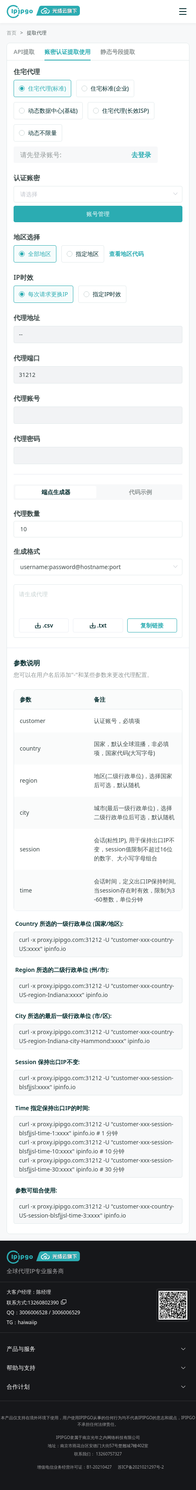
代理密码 (27, 438)
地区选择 (27, 237)
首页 (11, 32)
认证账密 (27, 177)
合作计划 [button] (96, 1386)
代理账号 (27, 398)
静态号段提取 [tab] (117, 52)
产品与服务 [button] (96, 1349)
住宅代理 (27, 71)
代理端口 (27, 358)
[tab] (98, 1348)
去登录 (141, 154)
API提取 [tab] (24, 52)
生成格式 (27, 551)
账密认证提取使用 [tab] (67, 52)
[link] (11, 32)
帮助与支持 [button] (96, 1367)
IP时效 (23, 277)
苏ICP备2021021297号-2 (141, 1467)
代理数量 (27, 513)
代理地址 (27, 317)
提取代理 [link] (37, 32)
